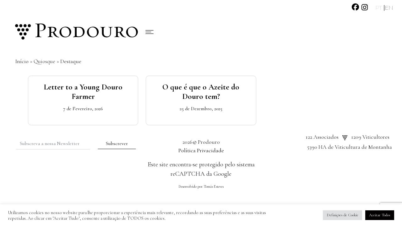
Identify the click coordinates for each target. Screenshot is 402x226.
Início (22, 61)
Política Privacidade (201, 150)
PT (379, 7)
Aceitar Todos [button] (379, 215)
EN (389, 7)
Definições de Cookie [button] (342, 215)
